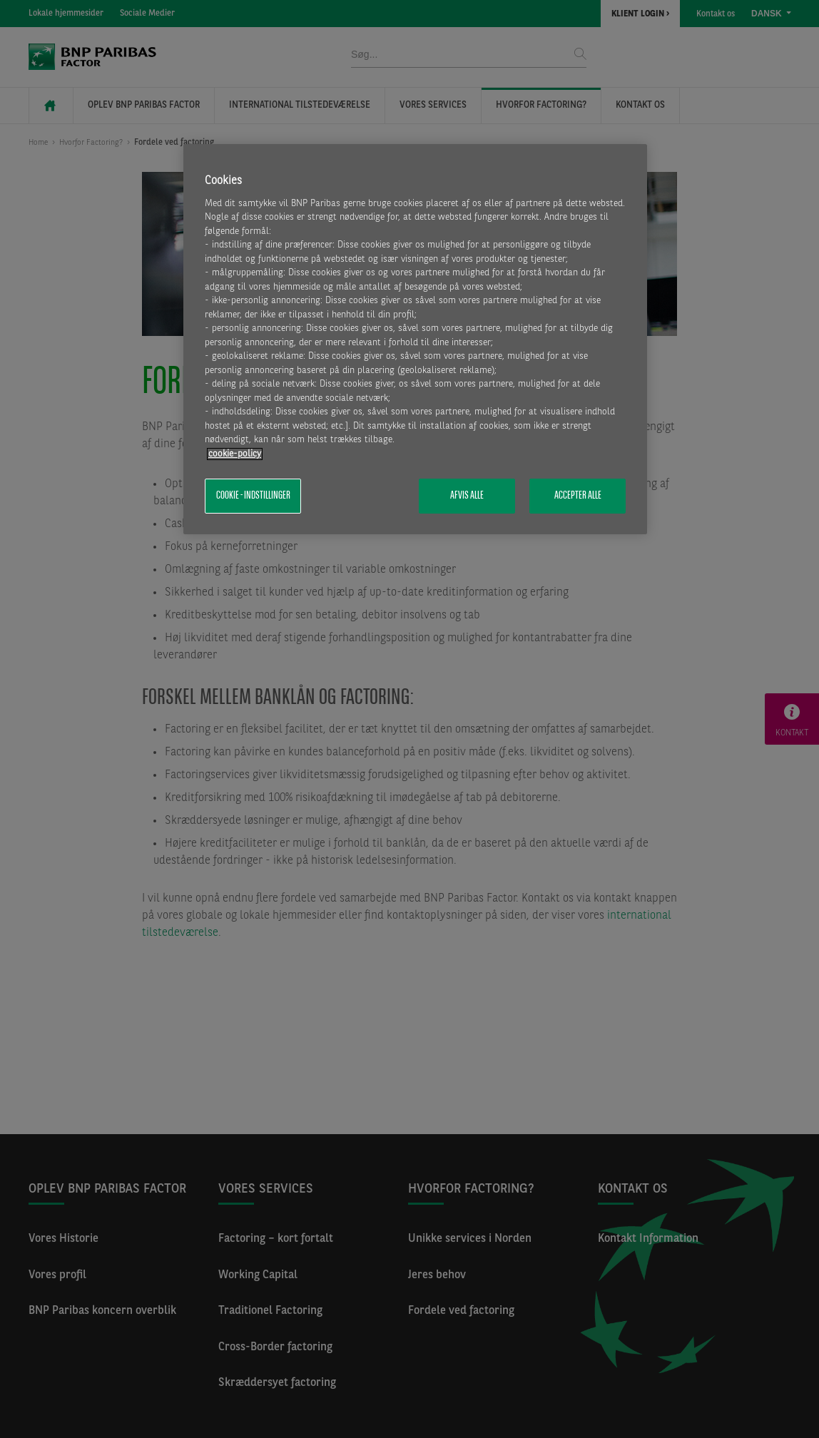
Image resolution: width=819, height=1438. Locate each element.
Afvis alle (467, 495)
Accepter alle (577, 495)
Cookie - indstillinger (253, 495)
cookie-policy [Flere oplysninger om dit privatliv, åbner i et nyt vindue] (234, 454)
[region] (415, 339)
